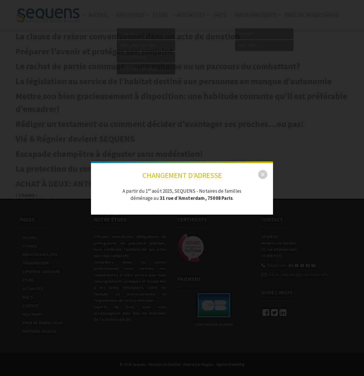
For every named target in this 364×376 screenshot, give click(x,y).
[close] (262, 174)
